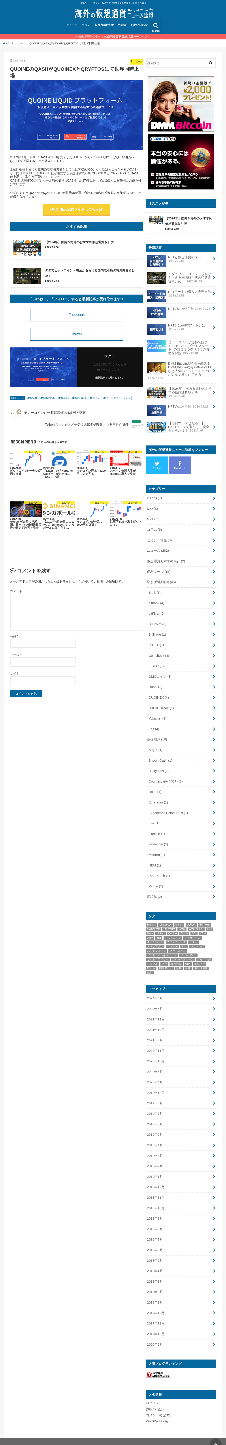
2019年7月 (155, 1105)
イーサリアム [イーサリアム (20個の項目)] (192, 930)
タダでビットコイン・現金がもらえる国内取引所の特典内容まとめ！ (179, 278)
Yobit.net (157, 714)
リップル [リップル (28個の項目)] (152, 956)
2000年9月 (155, 1332)
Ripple (156, 879)
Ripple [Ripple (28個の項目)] (184, 926)
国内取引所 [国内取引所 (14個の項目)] (165, 961)
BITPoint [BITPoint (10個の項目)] (204, 917)
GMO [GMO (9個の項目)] (182, 922)
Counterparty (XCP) (165, 776)
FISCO (156, 662)
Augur (155, 745)
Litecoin (157, 827)
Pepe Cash (159, 869)
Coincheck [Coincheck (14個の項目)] (153, 922)
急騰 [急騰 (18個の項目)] (178, 961)
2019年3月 (155, 1146)
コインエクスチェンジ (117, 400)
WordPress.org (157, 1409)
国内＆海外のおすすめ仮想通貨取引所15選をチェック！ (114, 36)
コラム (86, 25)
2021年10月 (155, 1022)
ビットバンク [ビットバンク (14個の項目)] (188, 948)
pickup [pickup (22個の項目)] (160, 926)
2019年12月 (155, 1084)
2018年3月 (155, 1270)
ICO (152, 507)
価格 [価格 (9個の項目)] (187, 956)
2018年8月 (155, 1219)
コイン (95, 400)
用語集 (122, 25)
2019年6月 (155, 1115)
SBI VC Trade (161, 703)
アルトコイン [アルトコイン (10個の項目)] (173, 930)
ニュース (72, 25)
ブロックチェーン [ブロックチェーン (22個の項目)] (183, 952)
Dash (155, 786)
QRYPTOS (48, 400)
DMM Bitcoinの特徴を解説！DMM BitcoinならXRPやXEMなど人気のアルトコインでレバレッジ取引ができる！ (179, 370)
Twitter (76, 336)
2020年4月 (155, 1074)
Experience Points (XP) (168, 807)
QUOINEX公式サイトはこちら (74, 209)
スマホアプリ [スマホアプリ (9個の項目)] (155, 939)
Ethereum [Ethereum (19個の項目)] (169, 922)
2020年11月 (155, 1043)
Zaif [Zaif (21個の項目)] (158, 930)
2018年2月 (155, 1281)
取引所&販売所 (104, 25)
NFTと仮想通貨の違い (174, 261)
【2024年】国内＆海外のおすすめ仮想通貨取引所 (179, 392)
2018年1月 (155, 1291)
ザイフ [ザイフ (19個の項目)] (193, 935)
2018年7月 (155, 1229)
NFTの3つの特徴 (179, 310)
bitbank (156, 600)
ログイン (152, 1391)
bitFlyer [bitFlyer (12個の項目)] (191, 917)
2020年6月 (155, 1063)
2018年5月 (155, 1250)
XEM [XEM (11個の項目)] (203, 926)
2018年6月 (155, 1239)
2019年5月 (155, 1125)
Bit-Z (154, 590)
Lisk (154, 817)
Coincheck (159, 652)
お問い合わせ (139, 25)
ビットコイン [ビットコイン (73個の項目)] (178, 943)
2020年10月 (155, 1053)
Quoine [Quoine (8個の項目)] (172, 926)
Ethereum (158, 796)
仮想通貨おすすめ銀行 (166, 558)
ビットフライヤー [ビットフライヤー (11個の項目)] (157, 952)
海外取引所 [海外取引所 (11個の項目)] (201, 961)
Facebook (76, 316)
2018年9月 (155, 1208)
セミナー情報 (159, 538)
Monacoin (158, 838)
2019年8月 (155, 1094)
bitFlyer (156, 610)
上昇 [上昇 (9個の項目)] (164, 956)
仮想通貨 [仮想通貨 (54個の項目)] (176, 956)
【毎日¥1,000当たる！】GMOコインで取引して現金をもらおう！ (178, 426)
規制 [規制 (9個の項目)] (150, 965)
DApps (154, 497)
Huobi (155, 683)
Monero (157, 848)
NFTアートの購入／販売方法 (179, 295)
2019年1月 (155, 1167)
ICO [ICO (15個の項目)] (209, 922)
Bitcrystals (158, 765)
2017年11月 (155, 1312)
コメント (16, 593)
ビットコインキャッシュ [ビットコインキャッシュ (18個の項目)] (161, 948)
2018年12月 (155, 1177)
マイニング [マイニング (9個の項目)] (204, 952)
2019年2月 (155, 1156)
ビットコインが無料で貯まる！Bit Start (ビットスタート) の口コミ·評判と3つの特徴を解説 (178, 347)
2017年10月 (155, 1322)
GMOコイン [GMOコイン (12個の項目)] (196, 922)
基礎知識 (157, 734)
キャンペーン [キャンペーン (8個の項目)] (155, 935)
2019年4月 (155, 1136)
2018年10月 (155, 1198)
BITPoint (157, 621)
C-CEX (156, 641)
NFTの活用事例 (178, 407)
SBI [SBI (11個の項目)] (194, 926)
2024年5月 (155, 1001)
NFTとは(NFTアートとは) (176, 328)
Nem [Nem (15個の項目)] (150, 926)
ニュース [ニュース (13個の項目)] (172, 939)
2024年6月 (155, 991)
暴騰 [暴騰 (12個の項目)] (187, 961)
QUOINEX (79, 400)
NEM (155, 859)
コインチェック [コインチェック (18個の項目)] (176, 935)
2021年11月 (155, 1012)
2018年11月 (155, 1187)
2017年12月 (155, 1301)
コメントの (158, 1403)
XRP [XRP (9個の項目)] (150, 930)
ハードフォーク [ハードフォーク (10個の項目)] (156, 943)
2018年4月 (155, 1260)
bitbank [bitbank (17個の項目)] (151, 917)
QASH (33, 400)
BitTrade (157, 631)
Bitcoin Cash (160, 755)
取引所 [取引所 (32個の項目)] (151, 961)
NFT (152, 517)
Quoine (64, 400)
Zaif (154, 724)
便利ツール (158, 569)
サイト (14, 675)
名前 (14, 638)
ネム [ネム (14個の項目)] (184, 939)
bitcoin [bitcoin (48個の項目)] (179, 917)
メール (15, 657)
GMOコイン (160, 672)
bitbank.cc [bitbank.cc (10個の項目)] (165, 917)
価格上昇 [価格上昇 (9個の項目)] (199, 956)
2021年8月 (155, 1032)
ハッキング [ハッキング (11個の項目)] (197, 939)
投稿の (155, 1397)
